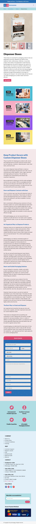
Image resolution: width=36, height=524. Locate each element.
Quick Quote (18, 338)
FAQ (6, 452)
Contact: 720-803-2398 (10, 472)
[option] (18, 27)
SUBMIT (8, 392)
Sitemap (7, 443)
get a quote (7, 80)
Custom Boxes (11, 8)
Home (5, 8)
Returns (7, 457)
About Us (7, 438)
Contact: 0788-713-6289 (10, 479)
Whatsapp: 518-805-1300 (11, 466)
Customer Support (9, 449)
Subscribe (27, 501)
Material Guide (8, 455)
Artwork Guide (8, 454)
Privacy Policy (8, 440)
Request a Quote (9, 450)
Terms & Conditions (10, 442)
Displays (17, 8)
